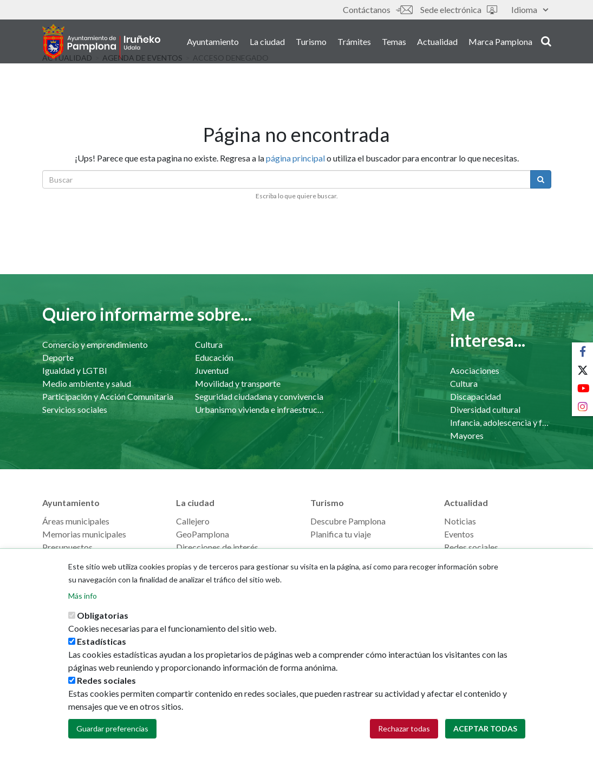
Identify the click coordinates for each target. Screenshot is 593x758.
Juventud (212, 370)
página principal (295, 158)
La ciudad (267, 42)
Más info (82, 604)
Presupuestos (67, 547)
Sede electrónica (458, 9)
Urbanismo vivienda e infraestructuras (260, 409)
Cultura (209, 344)
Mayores (467, 435)
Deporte (58, 357)
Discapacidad (475, 396)
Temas (394, 42)
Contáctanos (377, 9)
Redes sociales (471, 547)
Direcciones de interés (217, 547)
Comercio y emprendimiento (95, 344)
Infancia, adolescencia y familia (500, 422)
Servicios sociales (74, 409)
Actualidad (437, 42)
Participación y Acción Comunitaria (107, 396)
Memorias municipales (84, 534)
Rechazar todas (404, 737)
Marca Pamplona (500, 42)
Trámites (354, 42)
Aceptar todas (485, 737)
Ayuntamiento (213, 42)
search (546, 41)
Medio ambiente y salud (86, 383)
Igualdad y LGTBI (74, 370)
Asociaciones (474, 370)
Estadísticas (101, 650)
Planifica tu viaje (340, 534)
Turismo (311, 42)
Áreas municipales (75, 521)
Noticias (460, 521)
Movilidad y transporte (238, 383)
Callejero (193, 521)
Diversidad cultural (485, 409)
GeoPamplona (202, 534)
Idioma (529, 9)
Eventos (459, 534)
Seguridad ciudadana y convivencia (259, 396)
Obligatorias (102, 624)
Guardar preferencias (112, 737)
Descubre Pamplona (348, 521)
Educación (214, 357)
